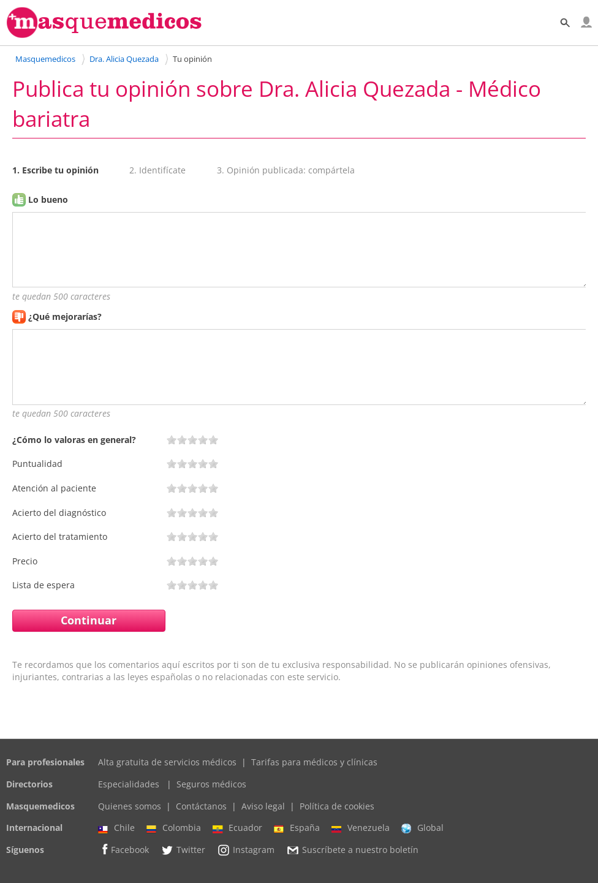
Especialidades (128, 784)
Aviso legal (263, 806)
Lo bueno (48, 199)
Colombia (173, 828)
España (297, 828)
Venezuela (360, 828)
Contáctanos (201, 806)
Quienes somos (129, 806)
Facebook (123, 849)
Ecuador (237, 828)
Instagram (245, 850)
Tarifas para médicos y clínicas (314, 762)
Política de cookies (337, 806)
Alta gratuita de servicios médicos (167, 762)
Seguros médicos (211, 784)
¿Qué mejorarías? (65, 316)
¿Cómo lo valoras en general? (74, 439)
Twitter (183, 850)
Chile (116, 828)
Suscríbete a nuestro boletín (352, 850)
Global (422, 828)
